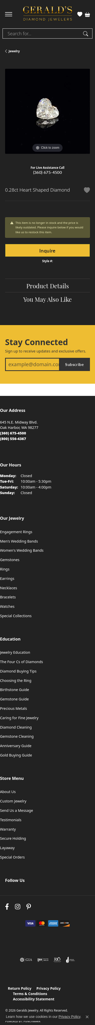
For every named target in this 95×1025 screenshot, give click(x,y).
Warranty (8, 829)
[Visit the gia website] (26, 960)
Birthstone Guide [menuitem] (14, 689)
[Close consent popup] (87, 1016)
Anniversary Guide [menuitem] (15, 745)
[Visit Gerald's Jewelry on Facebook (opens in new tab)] (7, 907)
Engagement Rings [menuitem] (16, 531)
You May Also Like (47, 299)
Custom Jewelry (13, 801)
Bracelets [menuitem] (8, 597)
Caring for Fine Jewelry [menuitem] (19, 717)
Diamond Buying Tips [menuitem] (18, 671)
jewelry (14, 51)
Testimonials (10, 819)
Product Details (47, 285)
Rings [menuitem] (4, 569)
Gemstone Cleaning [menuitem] (17, 736)
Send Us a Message (16, 810)
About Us (8, 791)
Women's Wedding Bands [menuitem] (22, 550)
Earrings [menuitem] (7, 578)
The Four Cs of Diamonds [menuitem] (21, 661)
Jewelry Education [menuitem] (15, 652)
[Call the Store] (13, 433)
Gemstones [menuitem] (10, 559)
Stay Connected (36, 342)
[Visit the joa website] (70, 960)
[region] (47, 111)
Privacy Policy (48, 988)
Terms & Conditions (30, 993)
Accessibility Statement (33, 999)
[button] (79, 14)
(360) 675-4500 (47, 172)
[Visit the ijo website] (43, 960)
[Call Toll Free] (13, 438)
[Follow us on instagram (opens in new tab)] (17, 907)
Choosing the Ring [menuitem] (15, 680)
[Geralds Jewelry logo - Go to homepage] (47, 14)
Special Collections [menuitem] (16, 615)
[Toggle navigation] (9, 14)
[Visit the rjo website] (57, 960)
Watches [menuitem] (7, 606)
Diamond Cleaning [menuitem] (16, 727)
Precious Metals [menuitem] (13, 708)
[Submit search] (86, 33)
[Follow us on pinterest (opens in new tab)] (28, 907)
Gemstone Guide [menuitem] (14, 699)
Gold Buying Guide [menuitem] (16, 755)
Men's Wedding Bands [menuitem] (19, 541)
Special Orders (12, 857)
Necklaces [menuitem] (8, 587)
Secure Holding (13, 838)
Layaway (7, 847)
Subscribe (74, 364)
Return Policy (19, 988)
